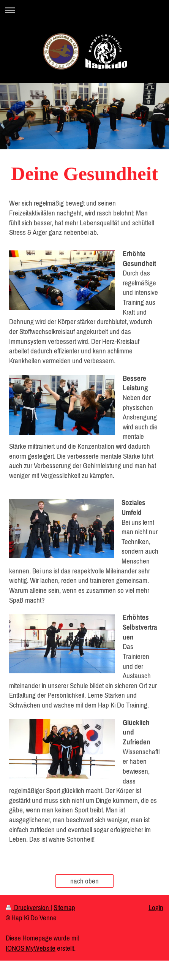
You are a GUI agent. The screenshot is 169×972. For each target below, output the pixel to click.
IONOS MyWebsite (30, 948)
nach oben (84, 881)
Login (155, 907)
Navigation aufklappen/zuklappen (84, 10)
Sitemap (64, 907)
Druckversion (28, 907)
